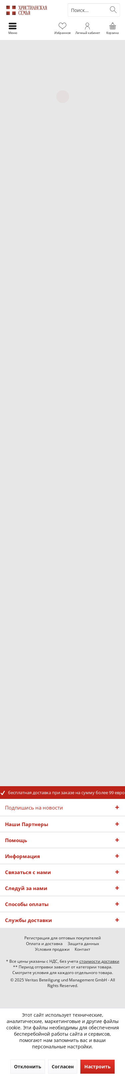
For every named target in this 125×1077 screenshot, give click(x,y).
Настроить (97, 1066)
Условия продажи (52, 949)
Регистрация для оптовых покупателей (62, 938)
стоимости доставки (99, 961)
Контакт (82, 949)
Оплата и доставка (44, 943)
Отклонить (27, 1066)
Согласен (63, 1066)
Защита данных (83, 943)
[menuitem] (112, 28)
